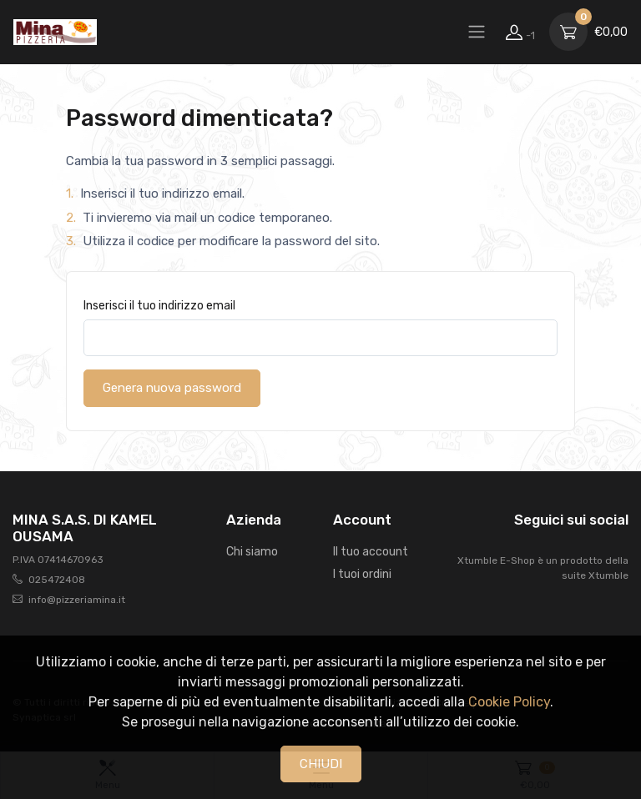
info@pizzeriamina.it (76, 600)
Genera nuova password (172, 387)
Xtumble (608, 575)
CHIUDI (321, 763)
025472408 (56, 579)
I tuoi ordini (362, 574)
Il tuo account (370, 552)
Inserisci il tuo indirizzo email (159, 306)
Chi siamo (252, 552)
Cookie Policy (509, 702)
